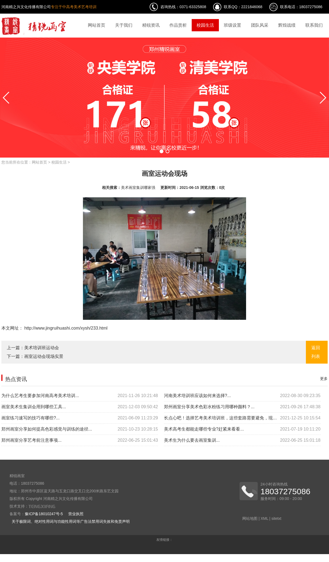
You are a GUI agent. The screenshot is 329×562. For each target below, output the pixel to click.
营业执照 (75, 514)
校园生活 (205, 25)
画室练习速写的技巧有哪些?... (79, 418)
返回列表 (315, 352)
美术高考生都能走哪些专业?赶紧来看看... (242, 429)
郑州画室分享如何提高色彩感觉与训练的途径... (79, 429)
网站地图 (249, 518)
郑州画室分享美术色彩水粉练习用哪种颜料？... (242, 406)
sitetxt (276, 518)
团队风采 (259, 25)
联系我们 (314, 25)
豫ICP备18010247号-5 (44, 514)
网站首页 (96, 25)
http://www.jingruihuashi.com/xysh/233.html (65, 328)
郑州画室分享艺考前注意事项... (79, 440)
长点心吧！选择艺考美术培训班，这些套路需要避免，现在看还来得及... (242, 418)
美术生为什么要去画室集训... (242, 440)
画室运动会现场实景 (43, 356)
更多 (324, 378)
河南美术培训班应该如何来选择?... (242, 395)
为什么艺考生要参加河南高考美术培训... (79, 395)
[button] (161, 151)
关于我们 (123, 25)
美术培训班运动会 (41, 347)
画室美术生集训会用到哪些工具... (79, 406)
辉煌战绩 (287, 25)
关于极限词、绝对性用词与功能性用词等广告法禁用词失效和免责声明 (71, 521)
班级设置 (232, 25)
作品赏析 (178, 25)
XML (264, 518)
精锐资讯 (151, 25)
